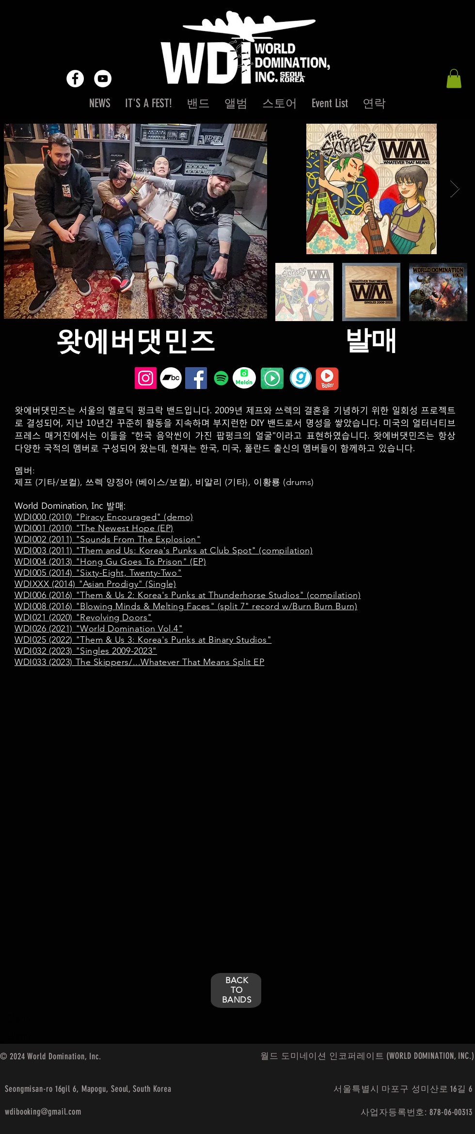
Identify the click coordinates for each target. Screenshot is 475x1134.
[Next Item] (454, 188)
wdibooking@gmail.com (43, 1111)
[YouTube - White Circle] (102, 78)
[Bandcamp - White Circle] (171, 378)
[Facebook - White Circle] (75, 78)
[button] (454, 78)
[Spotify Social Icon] (221, 378)
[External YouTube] (113, 746)
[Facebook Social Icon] (196, 378)
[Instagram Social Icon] (146, 378)
